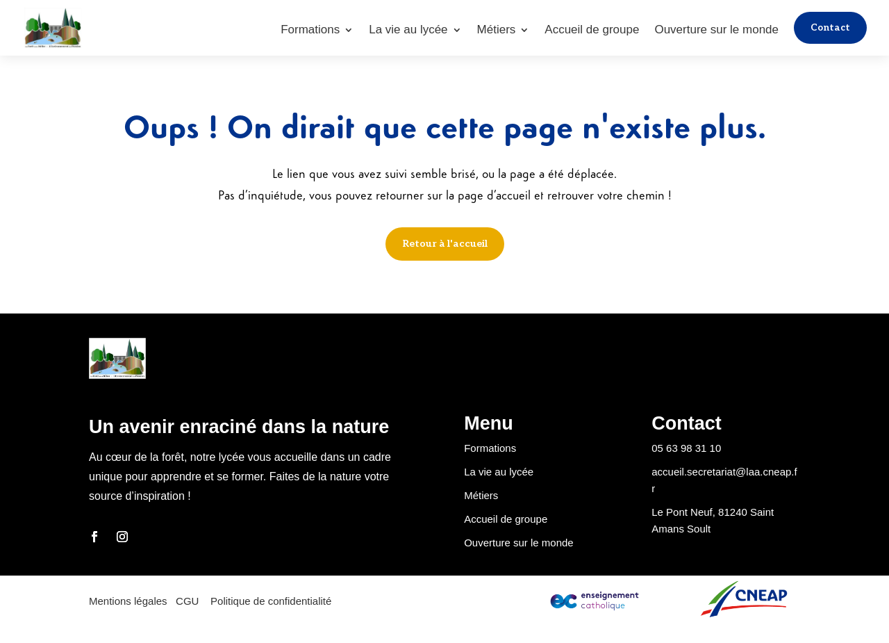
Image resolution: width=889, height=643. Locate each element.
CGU (187, 601)
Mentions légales (129, 601)
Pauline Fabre (176, 634)
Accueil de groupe (590, 30)
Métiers (495, 30)
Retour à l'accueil (445, 244)
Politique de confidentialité (270, 601)
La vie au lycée (406, 30)
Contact (829, 27)
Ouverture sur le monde (715, 30)
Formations (308, 30)
